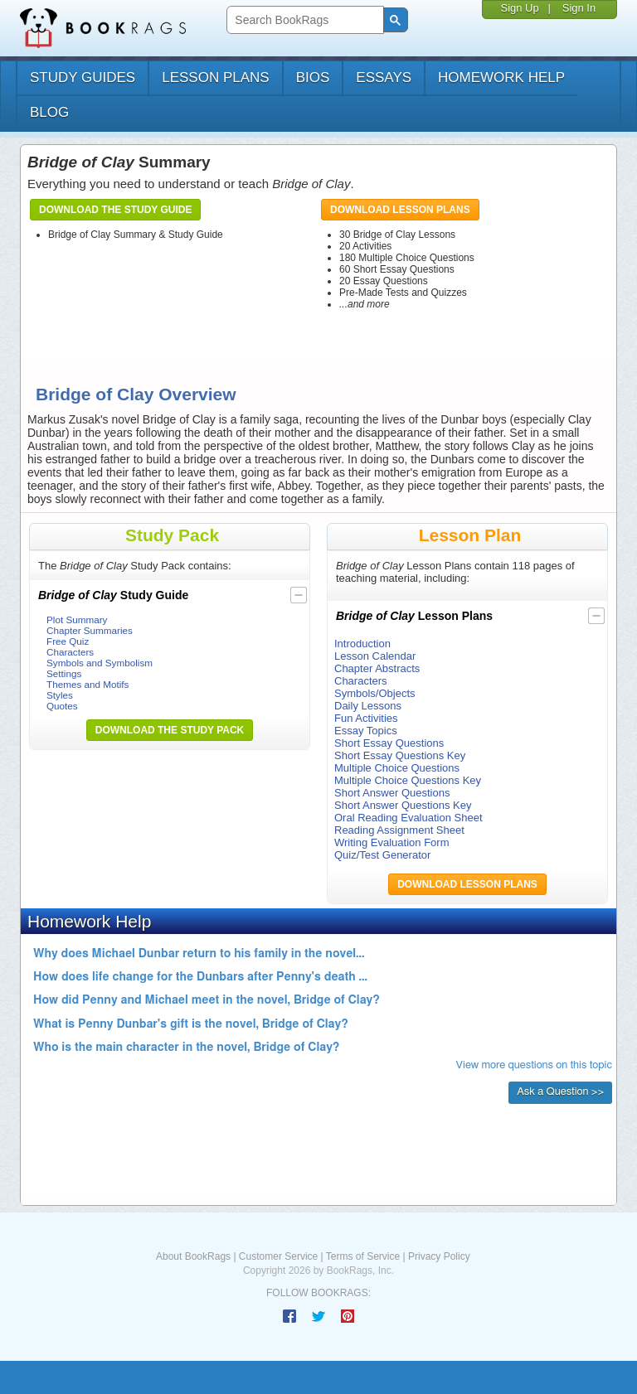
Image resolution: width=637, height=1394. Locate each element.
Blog (49, 112)
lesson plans (215, 77)
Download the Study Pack (170, 730)
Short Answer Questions (392, 793)
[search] (303, 20)
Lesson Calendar (375, 656)
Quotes (62, 705)
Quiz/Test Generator (382, 855)
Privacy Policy (439, 1256)
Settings (63, 673)
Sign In (579, 8)
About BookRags (193, 1256)
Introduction (362, 643)
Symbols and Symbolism (99, 662)
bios (313, 77)
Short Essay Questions (389, 743)
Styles (59, 695)
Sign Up (519, 8)
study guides (82, 77)
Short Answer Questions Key (402, 805)
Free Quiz (67, 641)
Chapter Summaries (89, 630)
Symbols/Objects (375, 693)
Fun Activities (366, 718)
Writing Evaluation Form (391, 842)
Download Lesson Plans (400, 209)
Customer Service (278, 1256)
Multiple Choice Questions (397, 768)
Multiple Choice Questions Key (407, 780)
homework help (501, 77)
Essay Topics (365, 730)
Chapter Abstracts (377, 668)
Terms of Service (363, 1256)
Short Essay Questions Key (399, 755)
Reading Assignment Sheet (399, 830)
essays (383, 77)
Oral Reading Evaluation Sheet (408, 817)
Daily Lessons (367, 705)
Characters (70, 651)
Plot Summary (76, 619)
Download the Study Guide (115, 209)
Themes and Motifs (87, 684)
